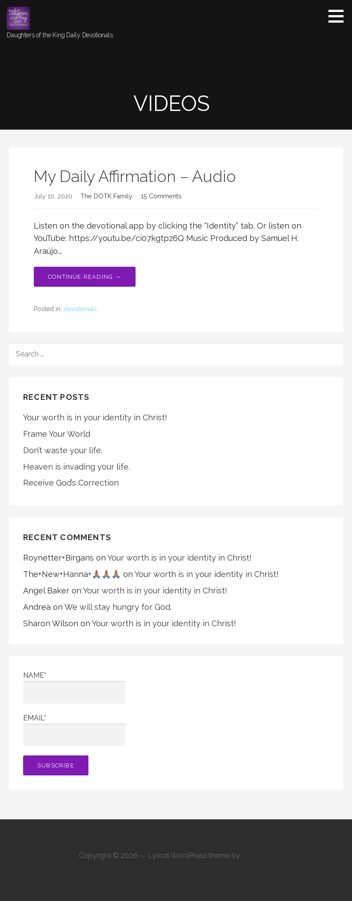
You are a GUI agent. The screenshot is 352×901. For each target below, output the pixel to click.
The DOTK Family (106, 196)
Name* (74, 687)
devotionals (80, 308)
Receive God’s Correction (71, 482)
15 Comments (161, 196)
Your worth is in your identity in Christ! (95, 417)
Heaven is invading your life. (76, 466)
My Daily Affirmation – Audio (135, 176)
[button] (339, 16)
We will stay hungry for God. (118, 607)
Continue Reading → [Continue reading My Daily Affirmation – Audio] (84, 276)
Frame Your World (56, 434)
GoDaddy (258, 855)
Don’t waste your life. (62, 450)
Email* (74, 730)
